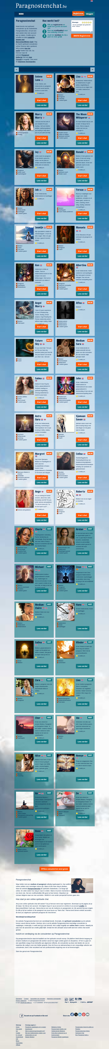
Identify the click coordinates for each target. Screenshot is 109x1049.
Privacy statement (21, 1000)
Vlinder (81, 642)
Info (17, 1039)
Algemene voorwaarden (54, 998)
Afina (80, 303)
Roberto (80, 493)
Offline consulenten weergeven (54, 868)
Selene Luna (39, 78)
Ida (79, 718)
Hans (80, 605)
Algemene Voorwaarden (26, 62)
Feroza (81, 190)
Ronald (81, 152)
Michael (39, 568)
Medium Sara (80, 342)
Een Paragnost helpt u (82, 1035)
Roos (39, 831)
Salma (40, 379)
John (80, 378)
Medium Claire (41, 606)
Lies (79, 680)
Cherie (40, 529)
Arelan (81, 529)
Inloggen (89, 14)
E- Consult (19, 1035)
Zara (39, 680)
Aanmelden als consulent (37, 998)
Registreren (78, 13)
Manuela (80, 229)
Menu (21, 13)
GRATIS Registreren (81, 35)
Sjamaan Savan (80, 417)
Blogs (17, 1041)
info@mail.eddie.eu (26, 1002)
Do (79, 793)
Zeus (81, 567)
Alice (40, 755)
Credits (18, 1033)
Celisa (80, 454)
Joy (38, 152)
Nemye (81, 756)
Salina (40, 643)
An (39, 793)
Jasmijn (40, 227)
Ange (39, 491)
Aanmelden (19, 1043)
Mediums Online (56, 1027)
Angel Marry (40, 304)
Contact (26, 998)
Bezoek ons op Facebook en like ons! (34, 1016)
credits (81, 906)
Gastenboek (19, 1037)
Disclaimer (19, 998)
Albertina (81, 265)
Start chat (41, 100)
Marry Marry (40, 115)
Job (38, 190)
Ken (38, 265)
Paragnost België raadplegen (60, 1037)
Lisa (81, 76)
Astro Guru (40, 417)
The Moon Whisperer (83, 115)
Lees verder (42, 105)
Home (17, 1027)
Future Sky (40, 342)
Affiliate (18, 1045)
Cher (39, 718)
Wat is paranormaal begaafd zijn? (35, 1031)
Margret (40, 454)
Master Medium (29, 1037)
